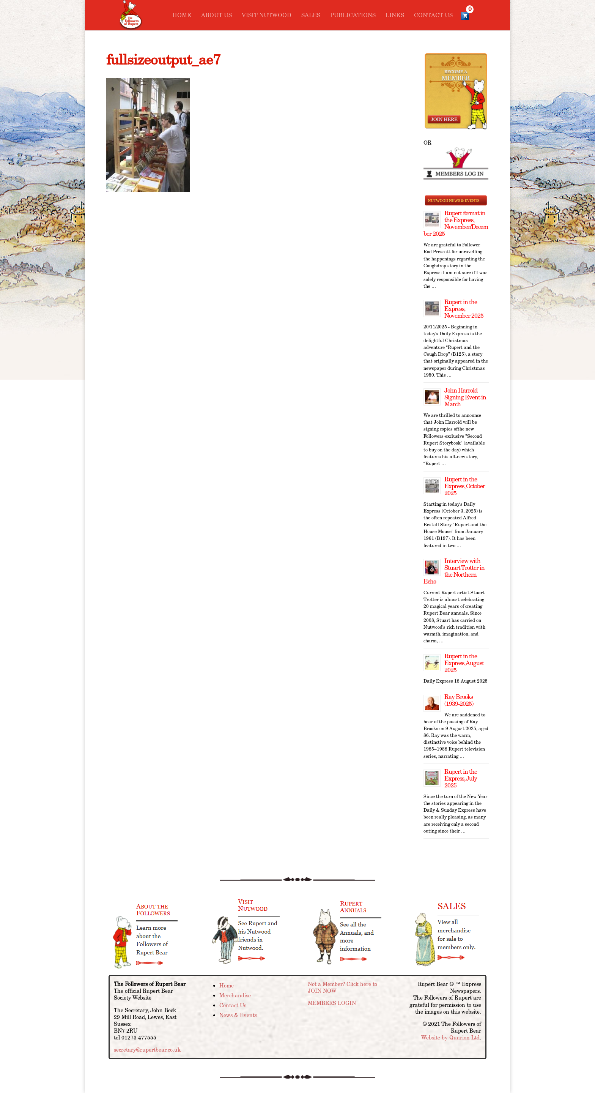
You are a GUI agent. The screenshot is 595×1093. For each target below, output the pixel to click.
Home (181, 16)
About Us (216, 16)
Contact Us (433, 16)
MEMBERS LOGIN (332, 1003)
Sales (310, 16)
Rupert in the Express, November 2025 (463, 308)
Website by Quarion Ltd (450, 1037)
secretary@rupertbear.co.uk (147, 1049)
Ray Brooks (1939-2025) (458, 700)
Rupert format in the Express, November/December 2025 (455, 223)
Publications (353, 16)
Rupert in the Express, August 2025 (464, 663)
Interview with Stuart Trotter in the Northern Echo (454, 571)
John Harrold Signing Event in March (465, 397)
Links (395, 16)
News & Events (238, 1015)
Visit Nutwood (266, 16)
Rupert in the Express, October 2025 (464, 486)
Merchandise (235, 995)
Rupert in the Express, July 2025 (460, 778)
